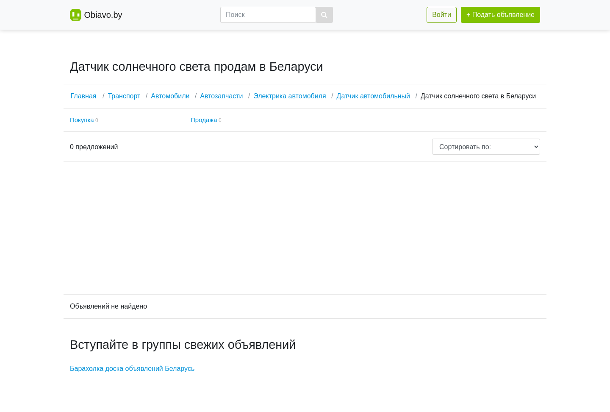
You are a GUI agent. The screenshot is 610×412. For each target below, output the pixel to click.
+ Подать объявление (500, 14)
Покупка (82, 119)
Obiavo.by (103, 14)
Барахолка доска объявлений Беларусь (132, 368)
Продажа (204, 119)
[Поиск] (268, 15)
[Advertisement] (305, 228)
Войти (441, 14)
